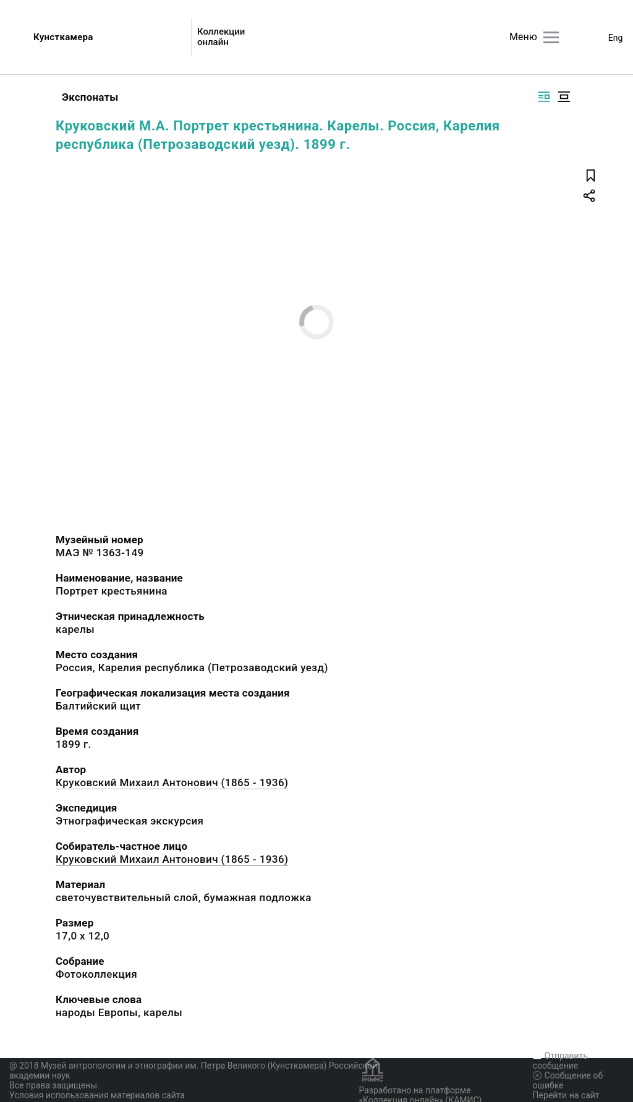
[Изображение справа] (544, 96)
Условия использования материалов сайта (97, 1095)
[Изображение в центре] (564, 96)
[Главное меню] (551, 37)
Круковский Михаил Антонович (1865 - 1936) (172, 782)
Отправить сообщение (560, 1060)
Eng (615, 38)
